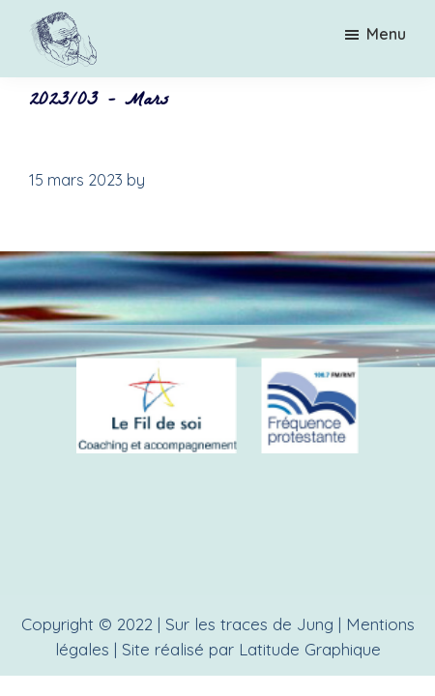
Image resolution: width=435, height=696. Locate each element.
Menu (386, 34)
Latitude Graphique (310, 649)
